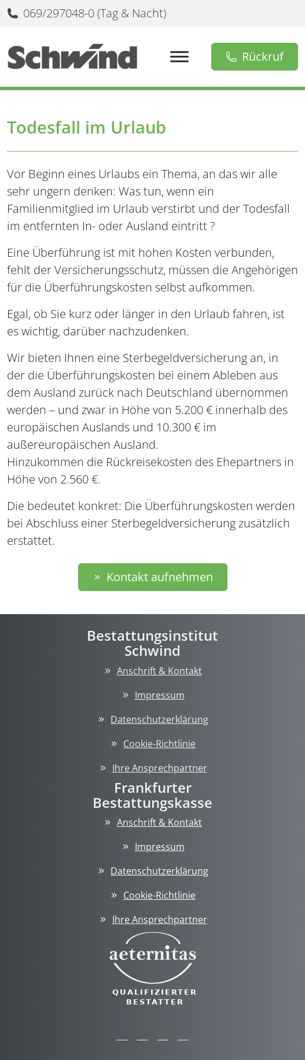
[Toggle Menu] (179, 56)
